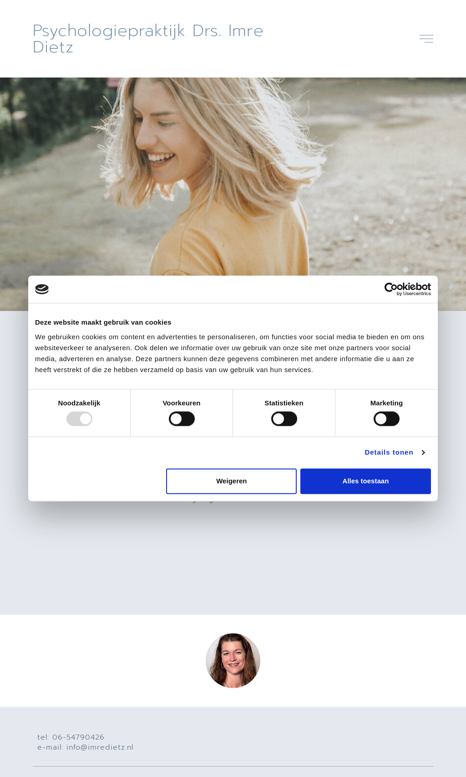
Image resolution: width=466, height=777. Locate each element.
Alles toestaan (366, 481)
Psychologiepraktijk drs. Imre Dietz (148, 38)
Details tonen (389, 452)
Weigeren (231, 481)
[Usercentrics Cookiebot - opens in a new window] (391, 289)
